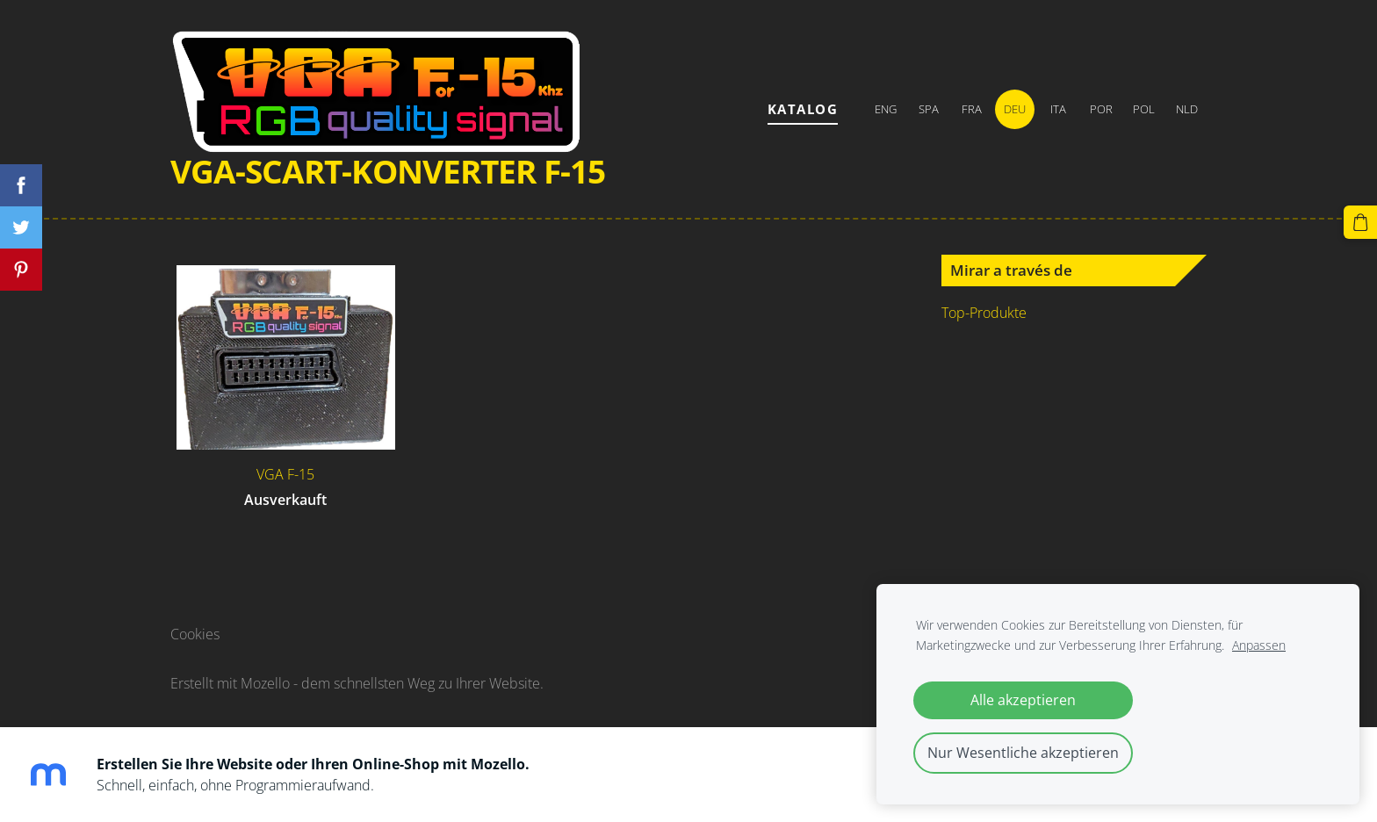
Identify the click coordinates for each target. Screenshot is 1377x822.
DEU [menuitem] (1015, 109)
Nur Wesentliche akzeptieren (1023, 752)
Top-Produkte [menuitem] (984, 312)
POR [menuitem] (1101, 109)
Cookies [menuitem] (195, 634)
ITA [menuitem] (1058, 109)
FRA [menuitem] (972, 109)
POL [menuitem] (1144, 109)
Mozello (265, 683)
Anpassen (1259, 645)
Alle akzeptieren (1023, 700)
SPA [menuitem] (929, 109)
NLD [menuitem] (1187, 109)
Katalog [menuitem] (803, 109)
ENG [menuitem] (886, 109)
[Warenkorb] (1360, 222)
